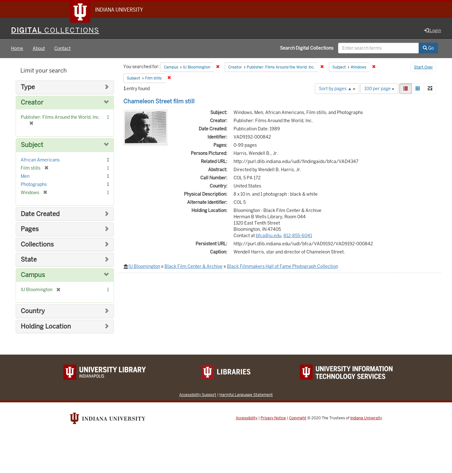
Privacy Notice (273, 418)
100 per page (379, 88)
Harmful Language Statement (246, 394)
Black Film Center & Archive (193, 266)
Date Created (40, 214)
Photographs (34, 184)
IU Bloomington (144, 266)
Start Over (423, 67)
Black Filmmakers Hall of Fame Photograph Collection (282, 266)
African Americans (40, 160)
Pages (30, 229)
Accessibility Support (197, 394)
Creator (32, 102)
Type (28, 87)
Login (432, 30)
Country (33, 311)
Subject (32, 145)
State (29, 260)
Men (25, 176)
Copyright (297, 418)
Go (428, 48)
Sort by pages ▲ (337, 88)
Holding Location (46, 326)
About (39, 48)
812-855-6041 (297, 235)
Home (17, 48)
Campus (33, 275)
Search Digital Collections (306, 48)
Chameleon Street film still (159, 101)
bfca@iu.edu (268, 235)
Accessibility (246, 418)
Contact (62, 48)
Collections (37, 244)
